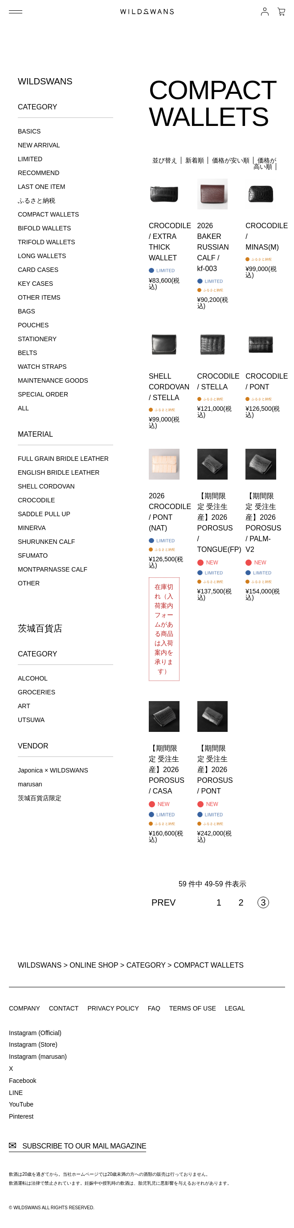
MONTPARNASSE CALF (52, 569)
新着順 (194, 160)
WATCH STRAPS (42, 366)
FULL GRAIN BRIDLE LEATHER (63, 458)
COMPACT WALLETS (48, 214)
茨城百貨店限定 (39, 798)
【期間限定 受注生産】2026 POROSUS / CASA (166, 769)
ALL (23, 408)
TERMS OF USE (192, 1008)
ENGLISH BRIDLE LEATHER (58, 472)
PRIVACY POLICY (113, 1008)
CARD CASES (38, 269)
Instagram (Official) (35, 1032)
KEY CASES (35, 283)
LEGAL (235, 1008)
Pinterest (21, 1116)
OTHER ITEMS (39, 297)
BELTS (27, 352)
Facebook (22, 1080)
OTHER (29, 583)
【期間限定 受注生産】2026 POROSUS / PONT (215, 769)
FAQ (154, 1008)
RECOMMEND (38, 172)
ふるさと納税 (36, 200)
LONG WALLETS (42, 255)
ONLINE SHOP (93, 965)
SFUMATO (33, 555)
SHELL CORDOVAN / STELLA (169, 386)
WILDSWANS (39, 965)
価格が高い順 (264, 163)
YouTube (21, 1104)
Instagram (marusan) (38, 1056)
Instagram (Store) (33, 1044)
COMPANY (24, 1008)
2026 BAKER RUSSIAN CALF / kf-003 (213, 247)
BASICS (29, 131)
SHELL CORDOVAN (46, 486)
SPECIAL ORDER (43, 394)
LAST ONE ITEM (41, 186)
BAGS (26, 311)
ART (24, 706)
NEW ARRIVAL (39, 145)
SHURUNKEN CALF (46, 541)
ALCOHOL (33, 678)
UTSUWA (31, 719)
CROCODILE (36, 500)
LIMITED (30, 159)
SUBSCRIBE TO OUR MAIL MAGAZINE (77, 1146)
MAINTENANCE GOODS (53, 380)
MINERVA (32, 527)
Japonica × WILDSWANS (53, 770)
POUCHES (33, 325)
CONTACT (64, 1008)
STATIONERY (37, 339)
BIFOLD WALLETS (44, 228)
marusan (30, 784)
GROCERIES (36, 692)
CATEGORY (146, 965)
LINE (16, 1092)
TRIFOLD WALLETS (46, 242)
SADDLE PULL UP (44, 514)
